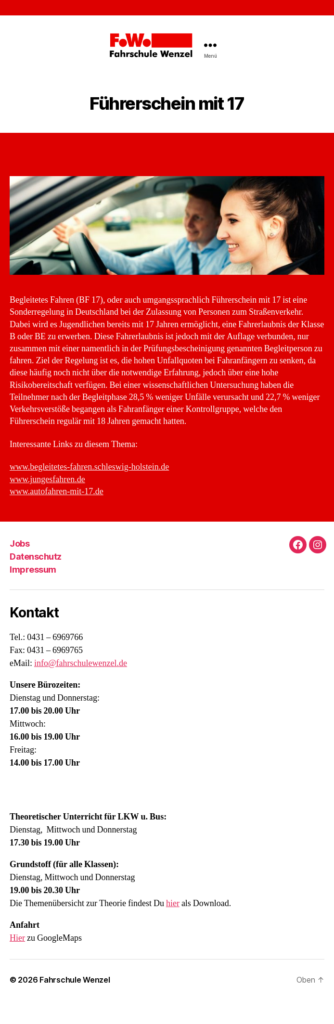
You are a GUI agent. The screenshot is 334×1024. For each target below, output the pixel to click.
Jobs (19, 543)
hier (173, 903)
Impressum (33, 569)
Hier (17, 938)
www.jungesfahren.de (47, 479)
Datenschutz (36, 556)
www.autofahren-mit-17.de (56, 491)
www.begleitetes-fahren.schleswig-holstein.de (89, 467)
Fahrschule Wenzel (74, 980)
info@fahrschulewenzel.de (80, 663)
